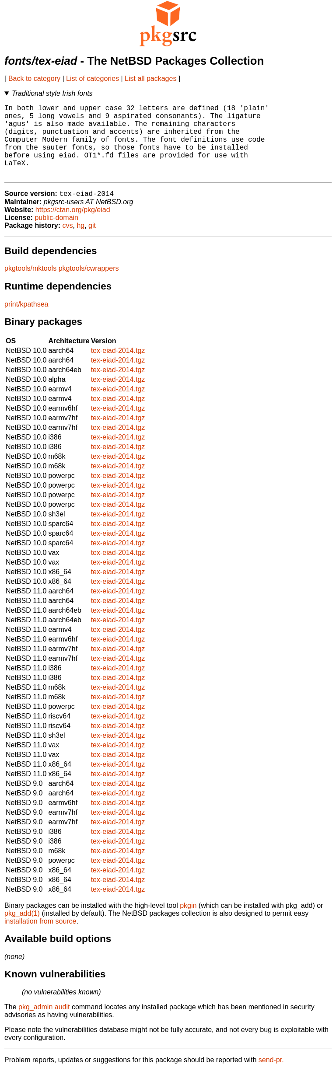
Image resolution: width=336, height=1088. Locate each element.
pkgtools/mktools (30, 285)
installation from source (40, 938)
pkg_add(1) (22, 930)
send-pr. (271, 1077)
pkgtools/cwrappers (89, 285)
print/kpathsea (26, 321)
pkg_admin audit (44, 1024)
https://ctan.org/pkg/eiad (72, 226)
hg (80, 242)
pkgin (188, 922)
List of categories (92, 78)
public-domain (56, 234)
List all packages (150, 78)
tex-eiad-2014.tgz (118, 367)
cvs (68, 242)
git (92, 242)
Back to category (34, 78)
